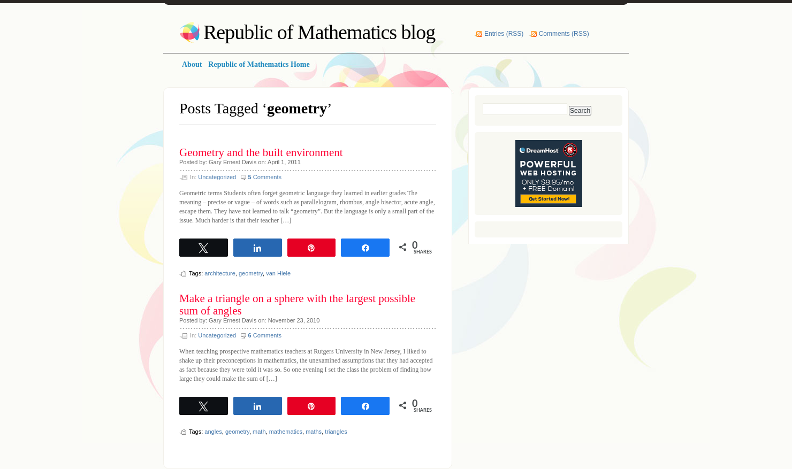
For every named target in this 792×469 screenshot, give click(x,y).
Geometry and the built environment (261, 152)
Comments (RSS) (564, 33)
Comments (264, 177)
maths (314, 431)
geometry (251, 273)
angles (213, 431)
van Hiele (278, 273)
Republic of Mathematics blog (319, 32)
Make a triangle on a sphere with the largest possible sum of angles (297, 304)
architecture (219, 273)
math (259, 431)
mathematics (285, 431)
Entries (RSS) (503, 33)
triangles (336, 431)
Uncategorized (217, 177)
